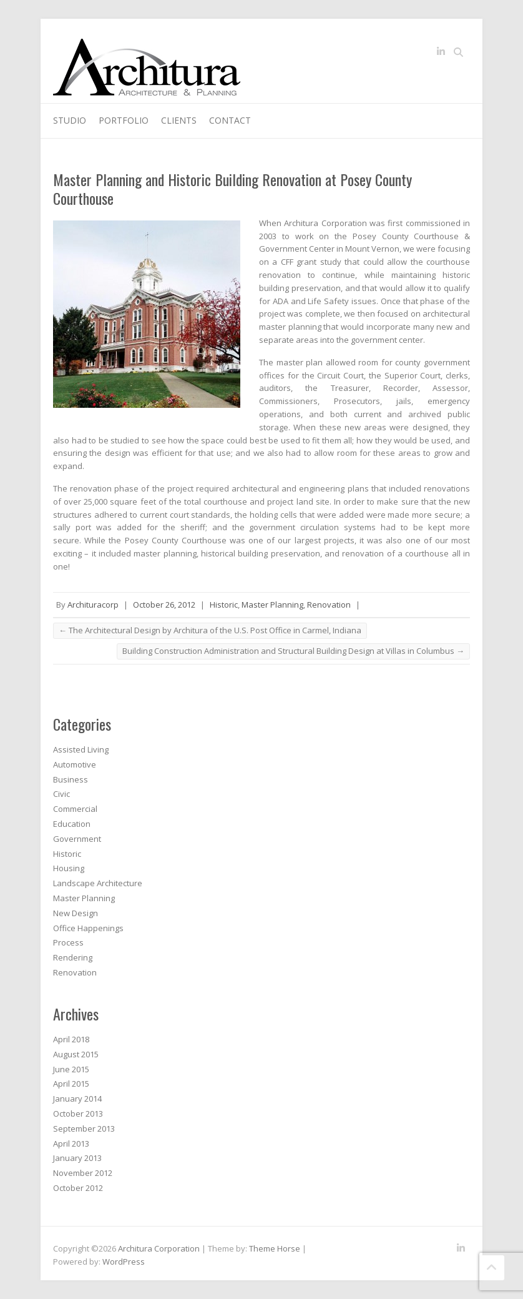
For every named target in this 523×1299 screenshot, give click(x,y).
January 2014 (77, 1098)
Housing (68, 868)
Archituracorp (93, 604)
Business (70, 779)
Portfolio (124, 120)
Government (77, 838)
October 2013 (78, 1113)
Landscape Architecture (97, 883)
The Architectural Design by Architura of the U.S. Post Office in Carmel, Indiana (210, 630)
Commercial (75, 808)
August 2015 (76, 1054)
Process (68, 942)
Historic (224, 604)
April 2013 (71, 1143)
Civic (61, 793)
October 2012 (78, 1187)
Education (71, 823)
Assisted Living (81, 749)
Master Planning (272, 604)
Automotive (74, 764)
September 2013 (84, 1128)
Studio (69, 120)
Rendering (72, 957)
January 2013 (77, 1157)
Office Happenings (88, 928)
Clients (179, 120)
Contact (230, 120)
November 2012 (82, 1172)
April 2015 (71, 1083)
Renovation (329, 604)
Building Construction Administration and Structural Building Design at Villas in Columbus (293, 650)
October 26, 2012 (164, 604)
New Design (75, 913)
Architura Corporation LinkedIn (440, 53)
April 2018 (71, 1039)
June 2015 (71, 1069)
